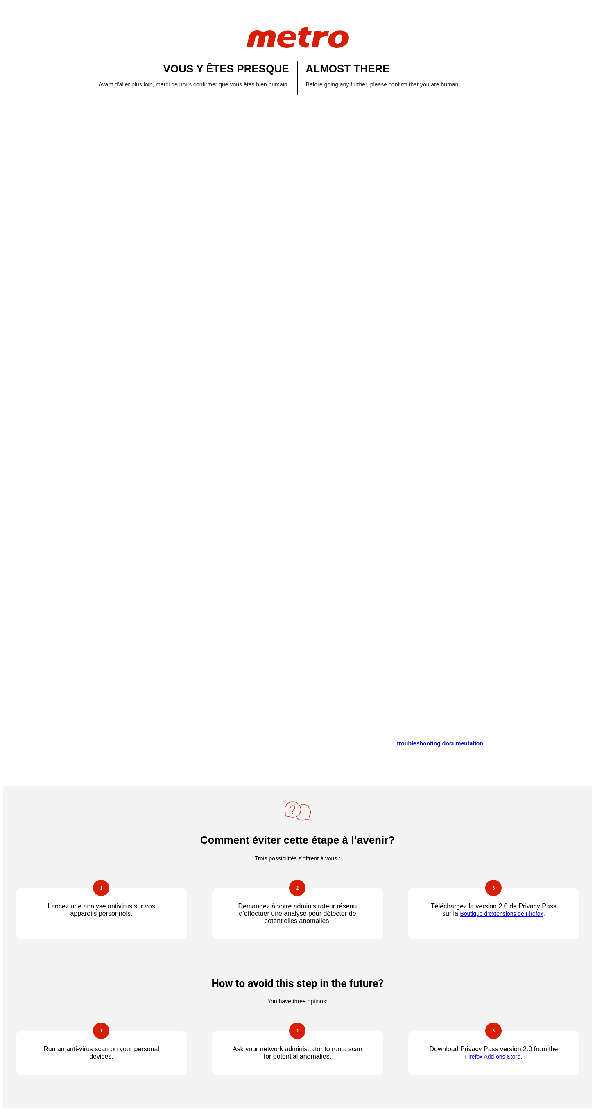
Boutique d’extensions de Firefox (501, 913)
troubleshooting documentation (440, 743)
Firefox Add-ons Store (492, 1056)
